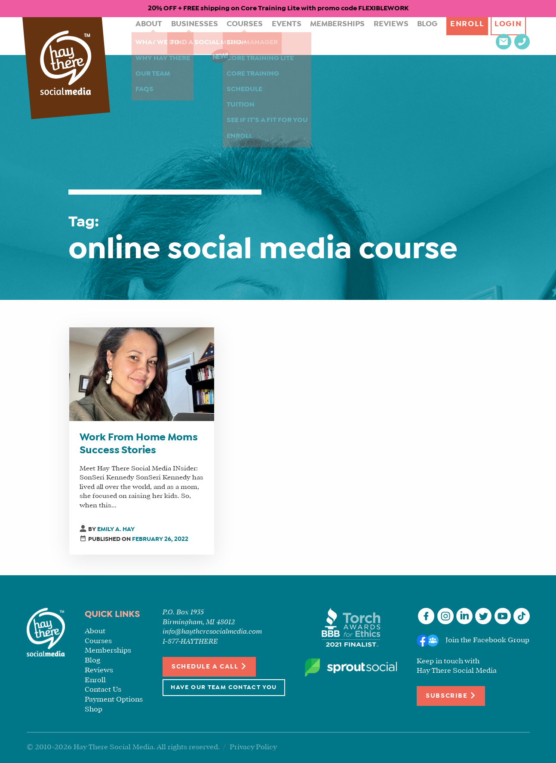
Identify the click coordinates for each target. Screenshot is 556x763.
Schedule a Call (209, 666)
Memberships (309, 36)
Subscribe (451, 695)
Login (472, 36)
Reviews (357, 36)
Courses (227, 36)
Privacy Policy (253, 747)
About (141, 36)
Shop (93, 709)
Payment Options (114, 699)
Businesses (182, 36)
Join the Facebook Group (487, 640)
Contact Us (103, 690)
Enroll (429, 36)
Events (264, 36)
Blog (389, 36)
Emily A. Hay (116, 529)
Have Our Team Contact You (223, 687)
